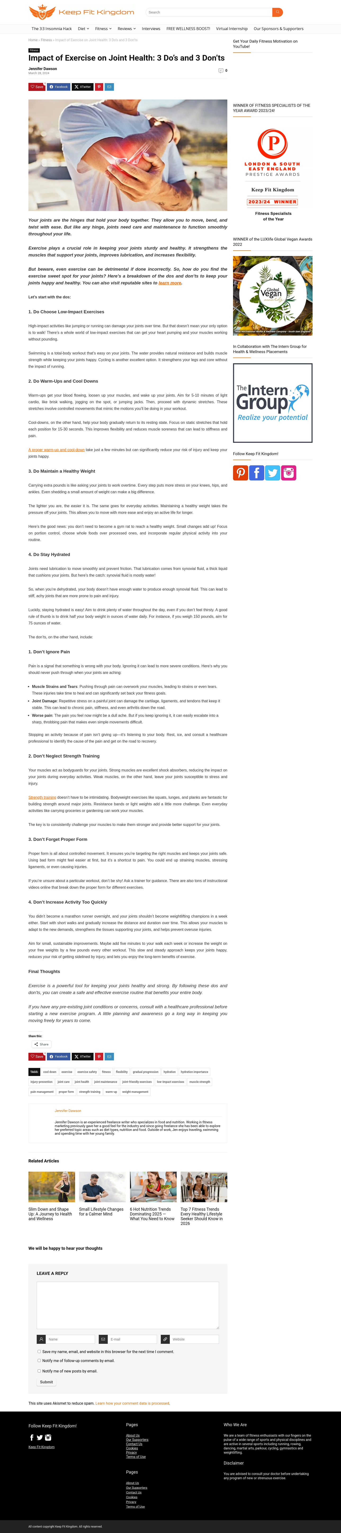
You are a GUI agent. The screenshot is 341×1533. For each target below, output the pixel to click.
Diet (81, 28)
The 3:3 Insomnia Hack (51, 28)
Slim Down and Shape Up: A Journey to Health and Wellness (50, 1214)
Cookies (132, 1448)
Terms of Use (136, 1457)
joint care (63, 1082)
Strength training (42, 797)
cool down (49, 1072)
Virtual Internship (232, 28)
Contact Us (134, 1444)
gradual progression (145, 1072)
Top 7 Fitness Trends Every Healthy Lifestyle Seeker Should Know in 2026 (202, 1216)
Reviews (125, 28)
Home (33, 40)
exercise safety (87, 1072)
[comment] (128, 1305)
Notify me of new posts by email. (70, 1371)
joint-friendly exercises (137, 1082)
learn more (170, 282)
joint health (82, 1082)
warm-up (111, 1092)
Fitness (101, 28)
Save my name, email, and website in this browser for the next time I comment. (108, 1351)
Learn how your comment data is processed (132, 1403)
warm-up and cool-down (64, 450)
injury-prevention (41, 1082)
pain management (42, 1092)
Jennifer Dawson (42, 69)
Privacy (131, 1452)
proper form (66, 1092)
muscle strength (199, 1082)
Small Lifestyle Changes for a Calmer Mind (101, 1211)
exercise (67, 1072)
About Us (132, 1435)
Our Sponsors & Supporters (279, 28)
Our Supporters (137, 1440)
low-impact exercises (170, 1082)
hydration (170, 1072)
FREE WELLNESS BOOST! (188, 28)
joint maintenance (105, 1082)
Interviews (151, 28)
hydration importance (194, 1072)
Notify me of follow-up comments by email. (78, 1360)
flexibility (122, 1072)
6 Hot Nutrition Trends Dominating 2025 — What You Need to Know (152, 1214)
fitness (106, 1072)
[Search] (277, 12)
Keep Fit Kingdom (42, 1447)
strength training (89, 1092)
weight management (135, 1092)
